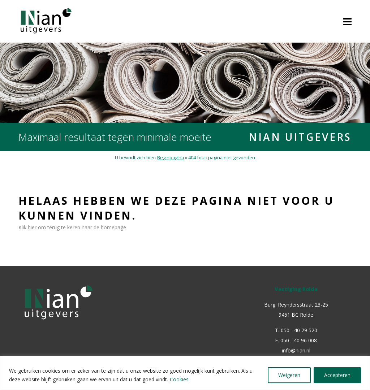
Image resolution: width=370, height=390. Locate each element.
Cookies (179, 379)
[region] (185, 373)
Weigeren (289, 375)
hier (32, 227)
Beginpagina (170, 158)
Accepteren (337, 375)
